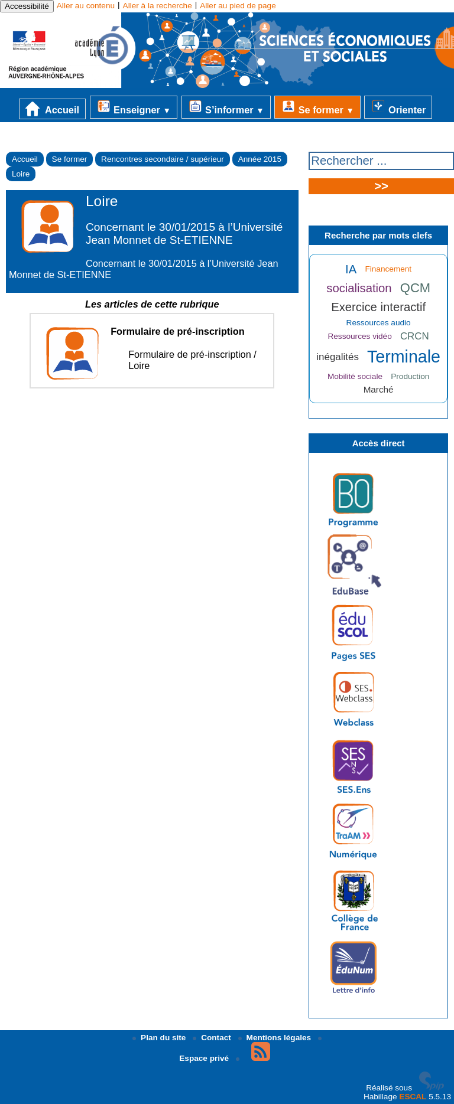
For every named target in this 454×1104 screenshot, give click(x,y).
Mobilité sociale (354, 376)
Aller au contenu (86, 5)
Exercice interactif (378, 307)
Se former (317, 107)
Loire (21, 173)
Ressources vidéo (359, 336)
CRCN (414, 336)
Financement (388, 268)
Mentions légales (275, 1037)
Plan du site (160, 1037)
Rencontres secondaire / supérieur (162, 159)
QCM (415, 287)
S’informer (226, 107)
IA (350, 269)
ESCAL (412, 1096)
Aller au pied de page (237, 5)
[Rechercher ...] (381, 161)
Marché (379, 389)
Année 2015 (259, 159)
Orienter (398, 107)
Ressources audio (378, 322)
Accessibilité (27, 6)
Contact (213, 1037)
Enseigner (133, 107)
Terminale (403, 356)
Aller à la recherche (157, 5)
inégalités (337, 356)
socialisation (358, 288)
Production (410, 376)
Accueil (52, 109)
